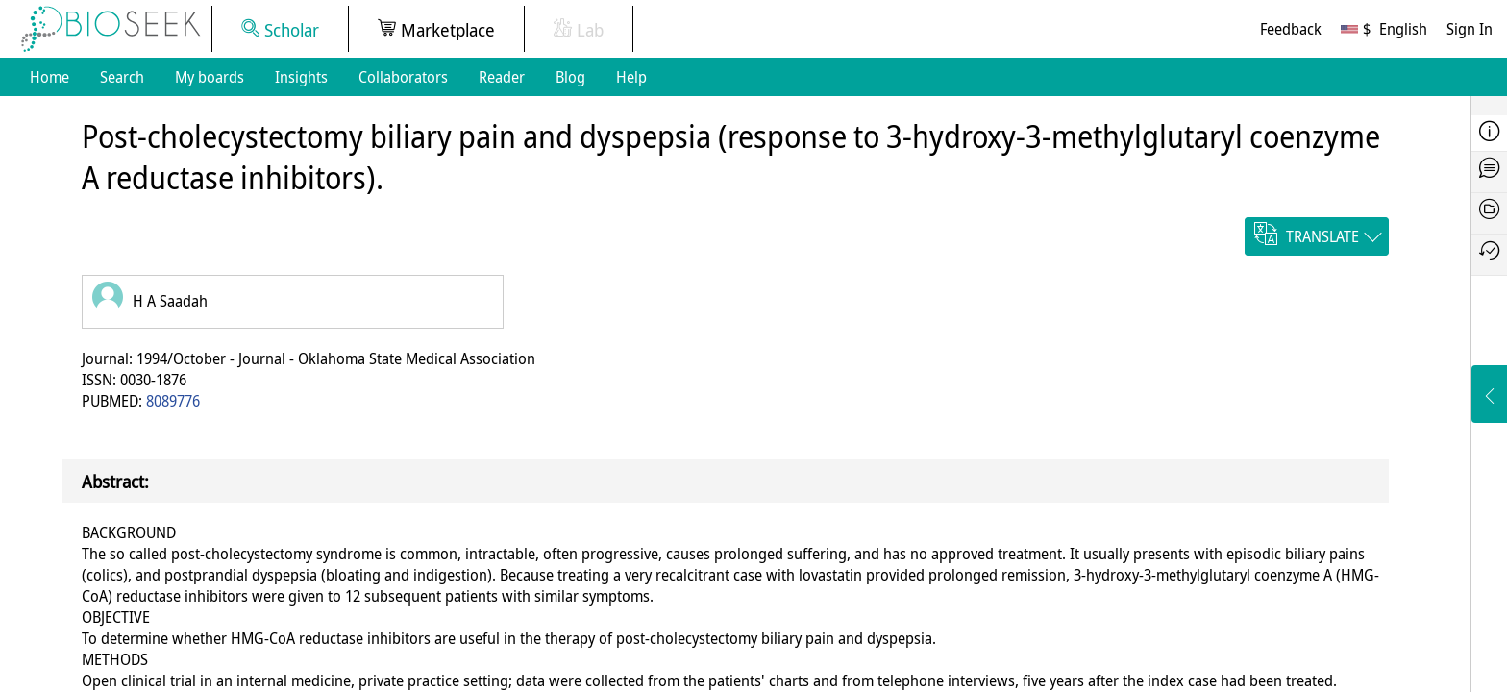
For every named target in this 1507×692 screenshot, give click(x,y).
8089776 (173, 400)
